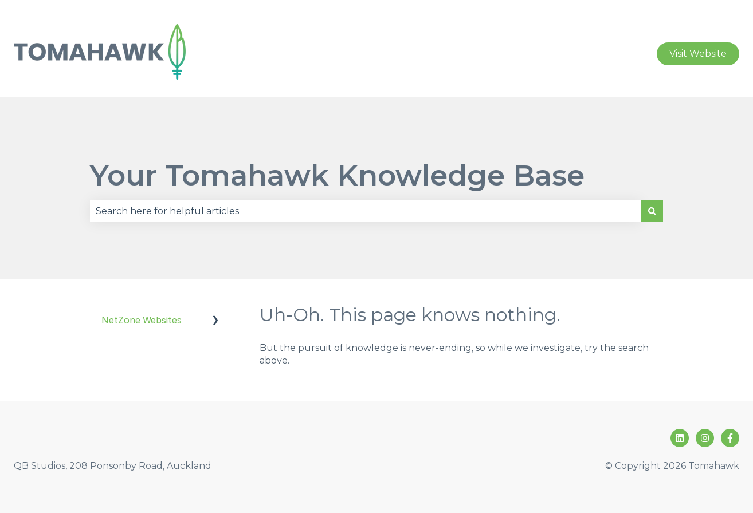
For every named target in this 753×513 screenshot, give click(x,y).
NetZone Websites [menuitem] (141, 320)
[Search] (652, 211)
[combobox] (365, 211)
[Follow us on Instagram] (705, 438)
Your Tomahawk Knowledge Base (337, 175)
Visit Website (698, 53)
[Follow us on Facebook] (730, 438)
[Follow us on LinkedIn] (679, 438)
